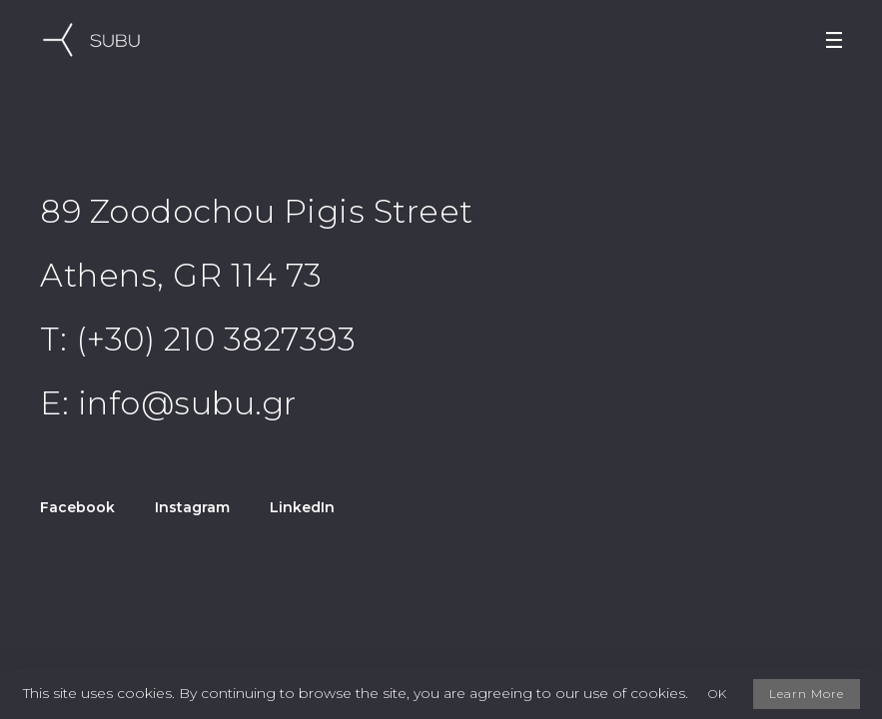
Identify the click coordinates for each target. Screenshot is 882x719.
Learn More (806, 693)
